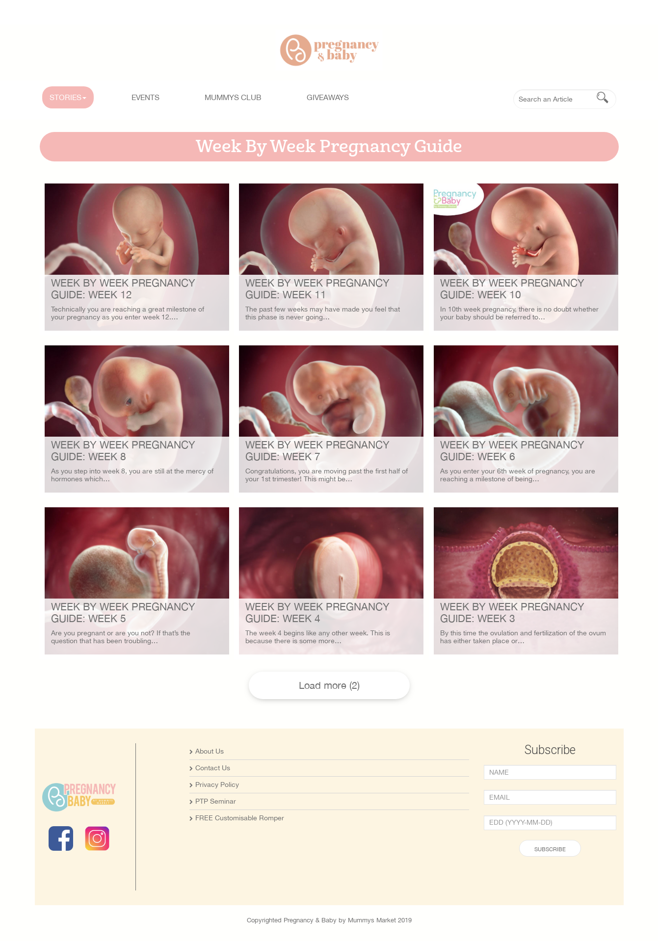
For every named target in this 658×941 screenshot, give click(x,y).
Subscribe (550, 849)
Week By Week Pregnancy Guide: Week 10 (512, 288)
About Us (209, 751)
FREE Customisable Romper (239, 818)
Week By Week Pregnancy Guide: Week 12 (123, 288)
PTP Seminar (215, 801)
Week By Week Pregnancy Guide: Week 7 (317, 450)
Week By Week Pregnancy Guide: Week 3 (512, 612)
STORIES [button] (68, 97)
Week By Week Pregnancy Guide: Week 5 (123, 612)
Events (145, 97)
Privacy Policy (217, 784)
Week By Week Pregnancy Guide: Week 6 (512, 450)
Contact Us (212, 768)
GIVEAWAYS (328, 97)
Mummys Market (372, 920)
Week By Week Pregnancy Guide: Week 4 (317, 612)
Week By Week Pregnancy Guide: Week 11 (317, 288)
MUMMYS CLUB (233, 97)
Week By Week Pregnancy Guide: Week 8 (123, 450)
